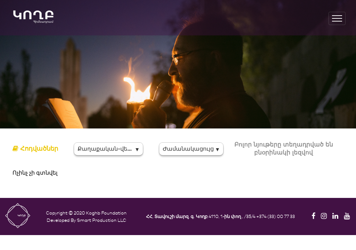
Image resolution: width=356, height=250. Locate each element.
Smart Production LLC (101, 220)
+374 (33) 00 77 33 (275, 216)
